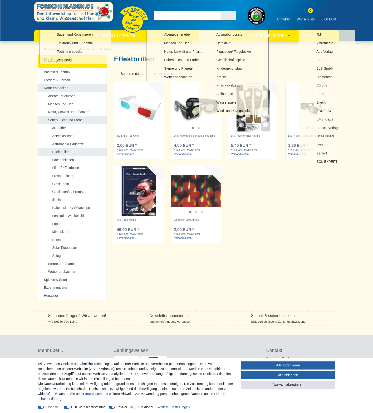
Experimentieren (269, 36)
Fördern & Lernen (115, 36)
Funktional (145, 407)
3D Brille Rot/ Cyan (128, 135)
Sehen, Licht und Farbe (81, 49)
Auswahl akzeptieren (288, 384)
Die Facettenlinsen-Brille (245, 135)
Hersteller (314, 36)
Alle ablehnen (288, 375)
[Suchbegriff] (187, 15)
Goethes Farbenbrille (186, 219)
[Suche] (228, 15)
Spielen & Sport (219, 36)
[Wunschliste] (305, 16)
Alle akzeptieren (288, 365)
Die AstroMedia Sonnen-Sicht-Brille (195, 135)
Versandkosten (125, 154)
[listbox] (196, 107)
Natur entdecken (168, 36)
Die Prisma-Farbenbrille (302, 135)
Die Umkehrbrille (127, 219)
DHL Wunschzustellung (88, 407)
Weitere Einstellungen (173, 407)
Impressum (93, 394)
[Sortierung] (163, 74)
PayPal (121, 407)
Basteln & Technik (62, 36)
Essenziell (52, 407)
